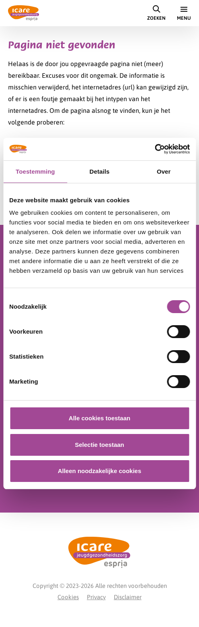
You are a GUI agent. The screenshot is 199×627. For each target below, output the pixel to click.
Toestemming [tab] (35, 171)
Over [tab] (164, 171)
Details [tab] (100, 171)
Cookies (68, 597)
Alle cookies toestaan (99, 418)
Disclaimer (128, 597)
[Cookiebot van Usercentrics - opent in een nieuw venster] (154, 149)
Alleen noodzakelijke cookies (100, 470)
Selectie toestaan (99, 444)
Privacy (96, 597)
